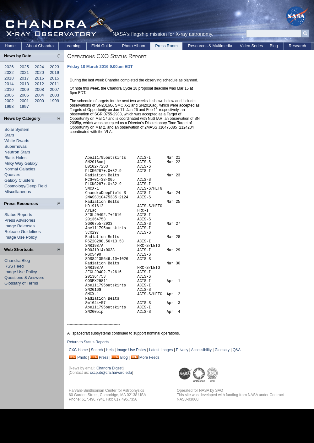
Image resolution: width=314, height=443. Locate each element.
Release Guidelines (22, 231)
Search (97, 384)
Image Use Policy (20, 237)
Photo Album (133, 45)
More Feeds (149, 391)
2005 (24, 95)
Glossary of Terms (21, 283)
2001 (24, 100)
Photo (82, 391)
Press (104, 391)
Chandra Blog (17, 260)
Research (297, 45)
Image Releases (19, 226)
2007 (54, 89)
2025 (24, 66)
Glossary (222, 384)
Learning (73, 45)
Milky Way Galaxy (20, 163)
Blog (274, 45)
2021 (24, 72)
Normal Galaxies (19, 169)
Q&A (237, 384)
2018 (9, 78)
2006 (9, 95)
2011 (54, 83)
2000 (39, 100)
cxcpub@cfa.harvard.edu (111, 406)
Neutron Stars (17, 152)
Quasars (12, 174)
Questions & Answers (24, 277)
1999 (54, 100)
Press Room (166, 45)
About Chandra (40, 45)
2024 (39, 66)
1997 (24, 106)
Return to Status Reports (88, 376)
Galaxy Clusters (19, 180)
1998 (9, 106)
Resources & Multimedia (210, 45)
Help (110, 384)
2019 (54, 72)
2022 (9, 72)
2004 (39, 95)
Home (10, 45)
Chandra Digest (109, 402)
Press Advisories (19, 220)
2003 (54, 95)
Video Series (251, 45)
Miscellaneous (17, 191)
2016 (39, 78)
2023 (54, 66)
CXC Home (78, 384)
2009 (24, 89)
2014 (9, 83)
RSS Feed (14, 266)
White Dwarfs (16, 140)
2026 (9, 66)
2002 (9, 100)
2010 (9, 89)
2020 (39, 72)
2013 (24, 83)
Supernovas (15, 146)
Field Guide (101, 45)
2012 (39, 83)
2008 (39, 89)
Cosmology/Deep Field (25, 186)
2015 (54, 78)
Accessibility (201, 384)
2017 (24, 78)
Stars (9, 135)
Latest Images (161, 384)
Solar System (16, 129)
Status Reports (18, 214)
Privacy (182, 384)
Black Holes (15, 157)
